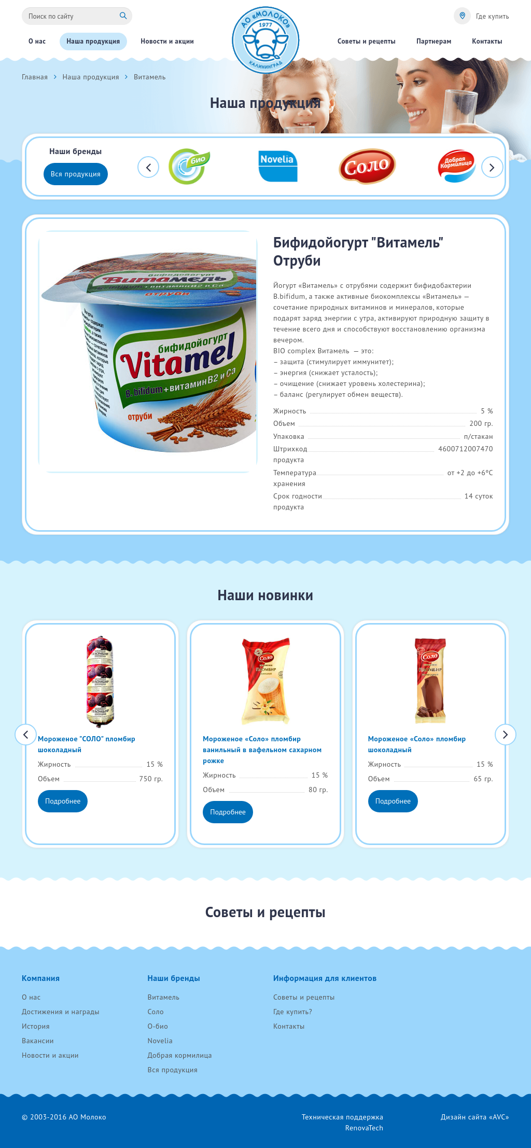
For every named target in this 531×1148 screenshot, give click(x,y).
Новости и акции (50, 1055)
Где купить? (292, 1011)
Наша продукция (90, 76)
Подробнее (62, 801)
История (36, 1026)
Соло (156, 1011)
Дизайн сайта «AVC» (475, 1117)
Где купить (492, 16)
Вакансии (38, 1040)
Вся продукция (76, 173)
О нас (31, 997)
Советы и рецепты (304, 997)
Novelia (160, 1040)
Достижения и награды (61, 1011)
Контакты (289, 1026)
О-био (158, 1026)
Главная (35, 76)
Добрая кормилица (180, 1055)
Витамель (164, 997)
